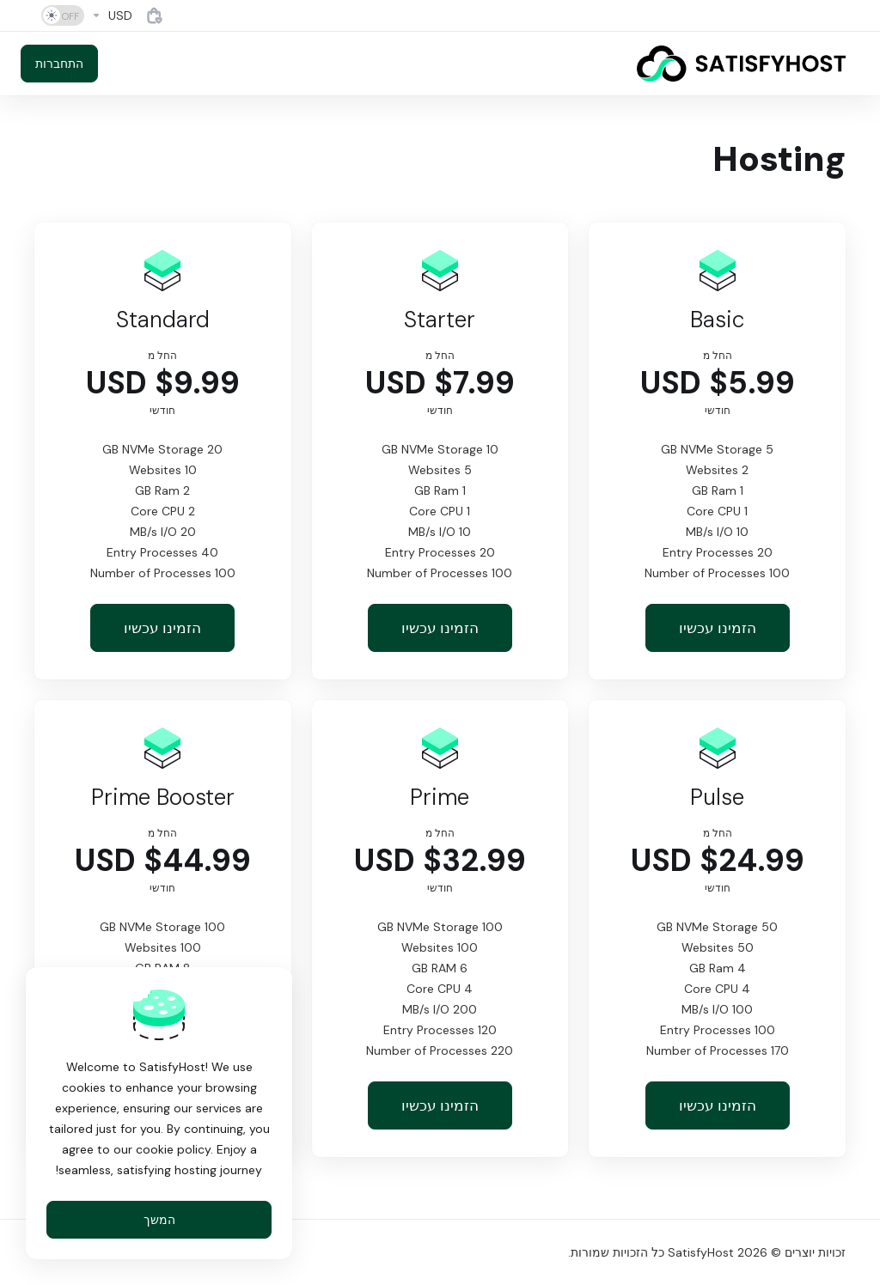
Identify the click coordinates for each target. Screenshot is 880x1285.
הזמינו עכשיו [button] (717, 627)
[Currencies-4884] (111, 15)
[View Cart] (154, 15)
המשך (159, 1219)
